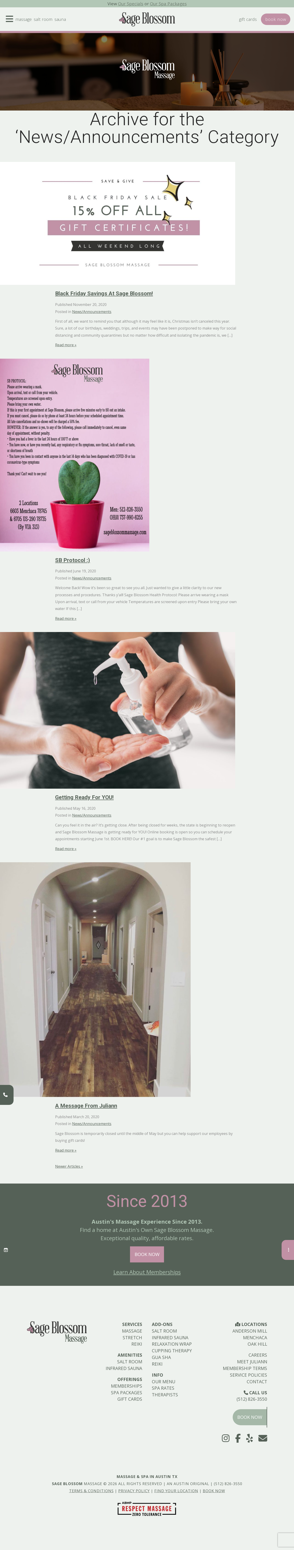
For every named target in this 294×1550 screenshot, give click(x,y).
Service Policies (248, 1375)
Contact (257, 1381)
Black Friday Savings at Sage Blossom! (104, 293)
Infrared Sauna (124, 1368)
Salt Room (45, 20)
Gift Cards (246, 20)
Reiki (136, 1344)
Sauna (63, 20)
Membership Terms (245, 1368)
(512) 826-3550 (252, 1399)
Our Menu (163, 1381)
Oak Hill (257, 1344)
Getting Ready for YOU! (84, 797)
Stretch (132, 1337)
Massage (25, 20)
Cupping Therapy (172, 1351)
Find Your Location (176, 1490)
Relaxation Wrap (172, 1344)
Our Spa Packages (169, 3)
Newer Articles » (69, 1166)
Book (275, 20)
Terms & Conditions (91, 1490)
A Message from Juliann (86, 1106)
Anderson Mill (249, 1331)
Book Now (147, 1254)
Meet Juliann (252, 1362)
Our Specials (130, 3)
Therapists (165, 1395)
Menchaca (255, 1337)
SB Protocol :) (72, 560)
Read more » (65, 344)
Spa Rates (163, 1388)
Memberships (126, 1386)
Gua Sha (161, 1357)
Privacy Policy (134, 1490)
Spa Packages (126, 1392)
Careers (258, 1355)
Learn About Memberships (147, 1272)
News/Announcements (91, 311)
